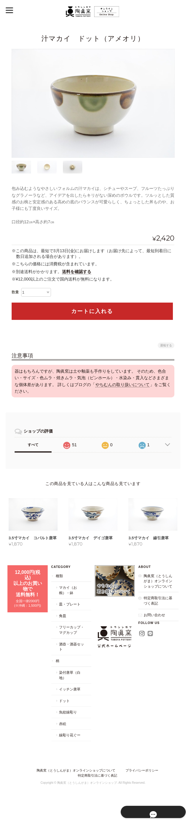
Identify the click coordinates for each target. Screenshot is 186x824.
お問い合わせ (154, 621)
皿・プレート (69, 610)
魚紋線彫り (68, 718)
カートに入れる (92, 311)
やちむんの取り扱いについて (122, 384)
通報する (166, 345)
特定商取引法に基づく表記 (158, 606)
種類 (59, 582)
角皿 (62, 622)
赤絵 (62, 730)
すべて (33, 445)
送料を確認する (76, 271)
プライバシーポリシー (141, 776)
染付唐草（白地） (69, 681)
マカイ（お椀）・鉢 (68, 596)
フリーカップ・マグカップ (71, 636)
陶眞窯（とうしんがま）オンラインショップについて (158, 587)
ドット (64, 707)
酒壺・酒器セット (71, 652)
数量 (15, 292)
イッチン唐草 (69, 695)
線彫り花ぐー (69, 741)
